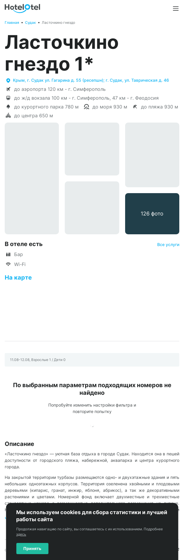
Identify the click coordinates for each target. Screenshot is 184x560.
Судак (30, 22)
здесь (21, 534)
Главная (12, 22)
